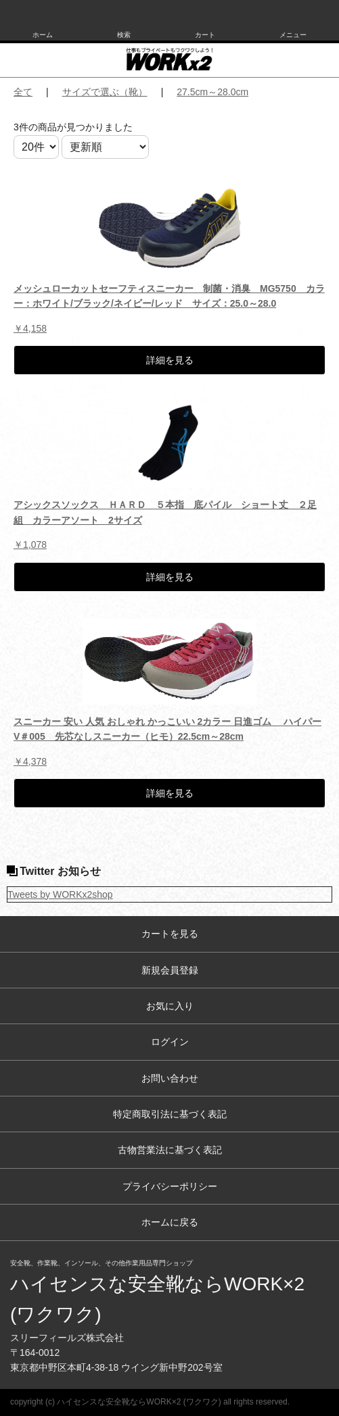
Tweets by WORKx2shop (60, 894)
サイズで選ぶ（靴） (105, 91)
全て (23, 91)
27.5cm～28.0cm (212, 91)
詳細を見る (170, 360)
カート (205, 35)
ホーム (42, 35)
